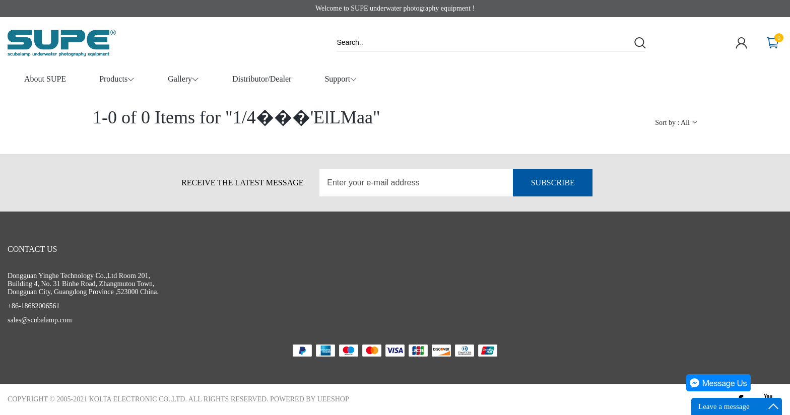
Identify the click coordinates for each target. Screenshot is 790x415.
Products (117, 80)
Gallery (183, 80)
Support (340, 80)
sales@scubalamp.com (40, 320)
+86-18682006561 (34, 306)
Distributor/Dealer (261, 79)
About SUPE (45, 79)
